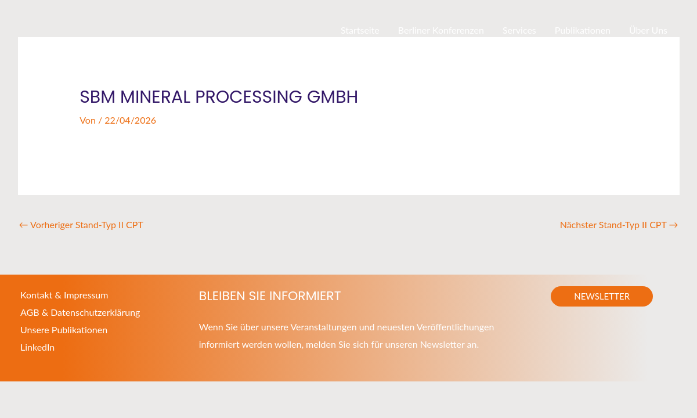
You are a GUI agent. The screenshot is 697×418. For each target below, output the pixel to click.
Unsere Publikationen (63, 329)
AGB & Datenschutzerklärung (80, 312)
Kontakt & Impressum (64, 294)
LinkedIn (37, 346)
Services (519, 29)
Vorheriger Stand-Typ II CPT (81, 224)
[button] (602, 296)
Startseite (360, 29)
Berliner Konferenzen (441, 29)
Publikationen (583, 29)
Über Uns (648, 29)
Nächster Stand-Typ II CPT (619, 224)
